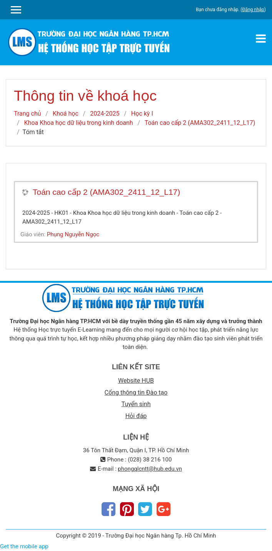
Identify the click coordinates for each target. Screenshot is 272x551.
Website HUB (136, 380)
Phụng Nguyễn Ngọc (73, 234)
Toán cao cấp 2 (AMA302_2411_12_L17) (200, 122)
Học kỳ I (142, 113)
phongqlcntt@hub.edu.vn (150, 468)
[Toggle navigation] (260, 38)
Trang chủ (27, 113)
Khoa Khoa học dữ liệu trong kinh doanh (78, 122)
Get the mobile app (24, 546)
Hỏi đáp (136, 416)
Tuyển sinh (135, 404)
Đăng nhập (253, 9)
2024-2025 (104, 113)
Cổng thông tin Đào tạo (136, 392)
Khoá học (65, 113)
